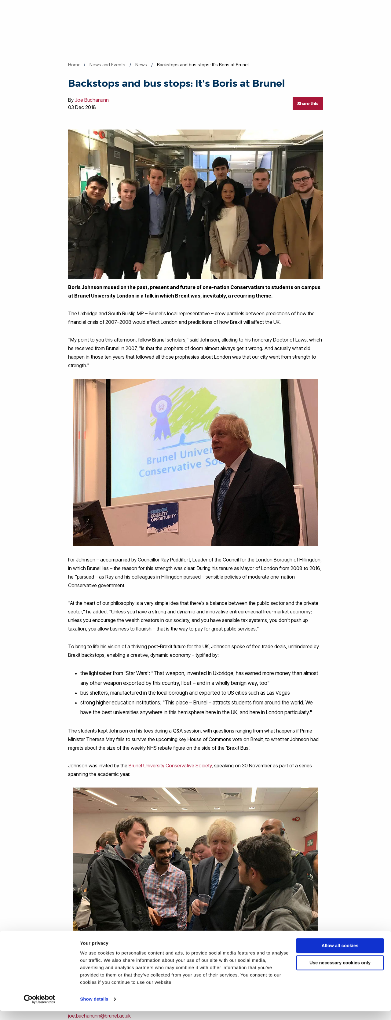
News (141, 65)
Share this (307, 103)
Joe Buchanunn (92, 100)
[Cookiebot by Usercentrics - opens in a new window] (39, 1008)
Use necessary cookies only (340, 971)
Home (74, 65)
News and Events (107, 65)
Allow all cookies (340, 954)
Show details (94, 1008)
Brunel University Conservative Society (170, 765)
